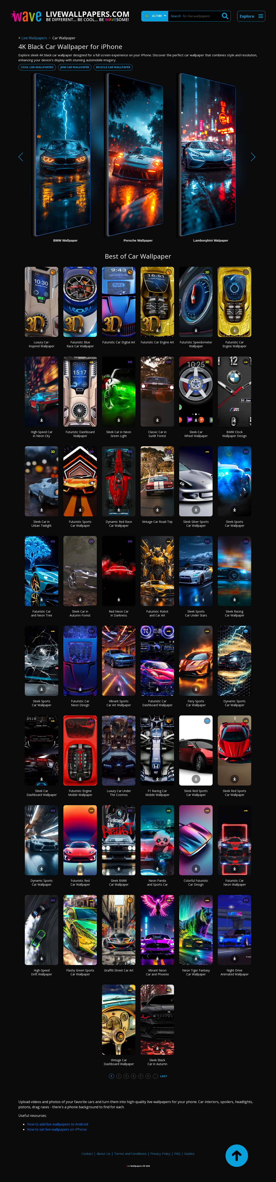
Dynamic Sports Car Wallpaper (234, 703)
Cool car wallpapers (37, 67)
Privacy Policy (160, 1153)
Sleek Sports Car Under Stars (196, 613)
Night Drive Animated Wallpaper (235, 972)
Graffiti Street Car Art (118, 970)
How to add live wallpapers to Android (57, 1124)
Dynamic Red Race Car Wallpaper (119, 524)
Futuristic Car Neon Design (80, 703)
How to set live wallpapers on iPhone (57, 1129)
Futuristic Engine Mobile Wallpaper (80, 793)
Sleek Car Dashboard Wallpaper (42, 793)
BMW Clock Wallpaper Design (234, 434)
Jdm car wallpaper (74, 67)
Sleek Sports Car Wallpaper (234, 524)
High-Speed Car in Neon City (41, 434)
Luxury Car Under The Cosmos (119, 793)
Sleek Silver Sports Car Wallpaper (196, 524)
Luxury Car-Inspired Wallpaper (41, 344)
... (155, 1076)
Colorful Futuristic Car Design (196, 882)
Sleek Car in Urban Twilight (41, 524)
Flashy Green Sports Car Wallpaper (80, 972)
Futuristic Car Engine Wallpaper (234, 344)
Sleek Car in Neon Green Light (118, 434)
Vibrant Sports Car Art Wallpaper (119, 703)
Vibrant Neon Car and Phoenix (157, 972)
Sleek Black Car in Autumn (157, 1062)
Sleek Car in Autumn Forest (80, 613)
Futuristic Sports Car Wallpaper (80, 524)
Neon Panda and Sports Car (157, 882)
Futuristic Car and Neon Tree (41, 613)
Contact (87, 1153)
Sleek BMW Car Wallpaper (119, 882)
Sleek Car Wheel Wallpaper (196, 434)
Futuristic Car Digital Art (118, 342)
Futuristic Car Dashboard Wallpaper (157, 703)
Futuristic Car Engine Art (157, 342)
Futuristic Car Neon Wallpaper (234, 882)
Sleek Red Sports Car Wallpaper (196, 793)
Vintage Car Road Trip (157, 522)
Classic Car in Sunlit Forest (157, 434)
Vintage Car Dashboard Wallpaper (119, 1062)
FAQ (177, 1153)
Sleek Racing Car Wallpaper (234, 613)
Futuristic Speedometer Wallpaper (196, 344)
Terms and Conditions (130, 1153)
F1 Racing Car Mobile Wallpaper (157, 793)
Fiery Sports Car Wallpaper (196, 703)
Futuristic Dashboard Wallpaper (80, 434)
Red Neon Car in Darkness (119, 613)
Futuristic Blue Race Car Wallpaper (80, 344)
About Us (103, 1153)
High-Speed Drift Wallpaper (41, 972)
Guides (189, 1153)
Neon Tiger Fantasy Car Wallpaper (196, 972)
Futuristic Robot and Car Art (157, 613)
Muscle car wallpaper (113, 67)
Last (163, 1076)
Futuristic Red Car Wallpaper (80, 882)
